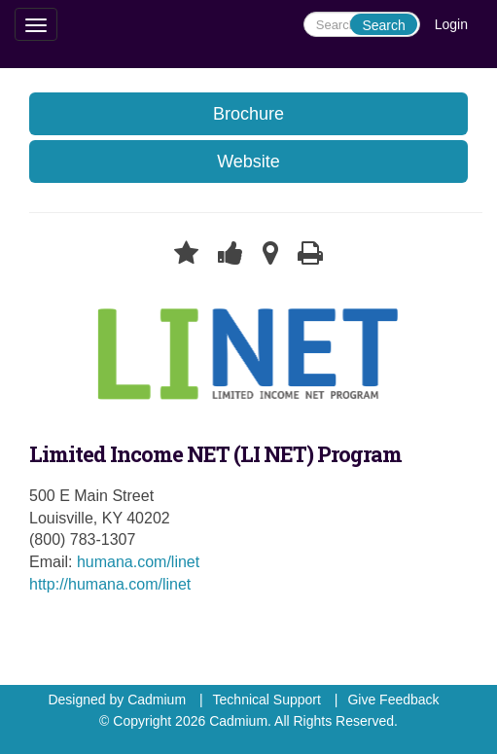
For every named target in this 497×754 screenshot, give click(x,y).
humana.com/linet (138, 562)
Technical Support (267, 699)
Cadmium (156, 699)
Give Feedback (393, 699)
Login (451, 24)
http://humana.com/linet (110, 584)
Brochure (248, 114)
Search (383, 25)
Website (248, 161)
